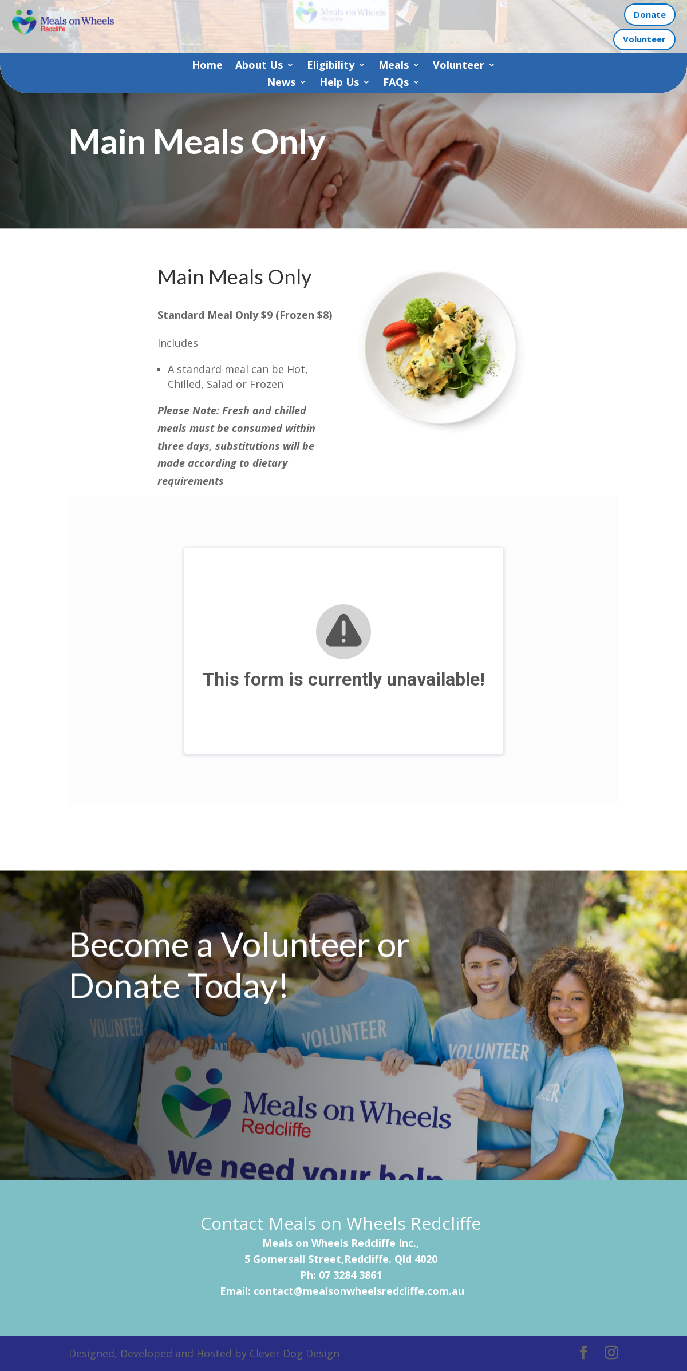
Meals (393, 66)
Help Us (339, 83)
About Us (259, 66)
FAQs (396, 83)
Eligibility (330, 66)
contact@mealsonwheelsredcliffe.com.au (359, 1291)
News (281, 83)
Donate (650, 14)
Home (207, 66)
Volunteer (644, 39)
